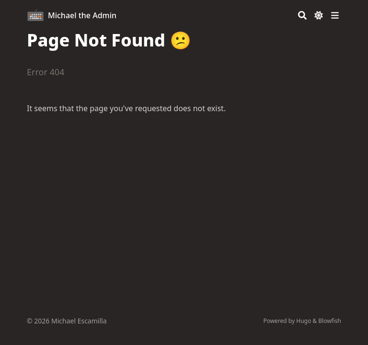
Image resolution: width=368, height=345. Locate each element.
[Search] (302, 15)
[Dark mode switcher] (318, 15)
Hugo (303, 321)
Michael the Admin (82, 15)
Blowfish (329, 321)
